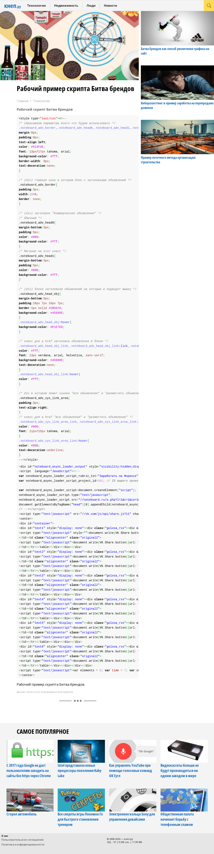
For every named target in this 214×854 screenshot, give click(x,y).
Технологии (36, 5)
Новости (110, 5)
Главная (22, 101)
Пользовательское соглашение (22, 839)
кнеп (12, 5)
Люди (91, 5)
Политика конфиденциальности (22, 844)
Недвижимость (66, 5)
